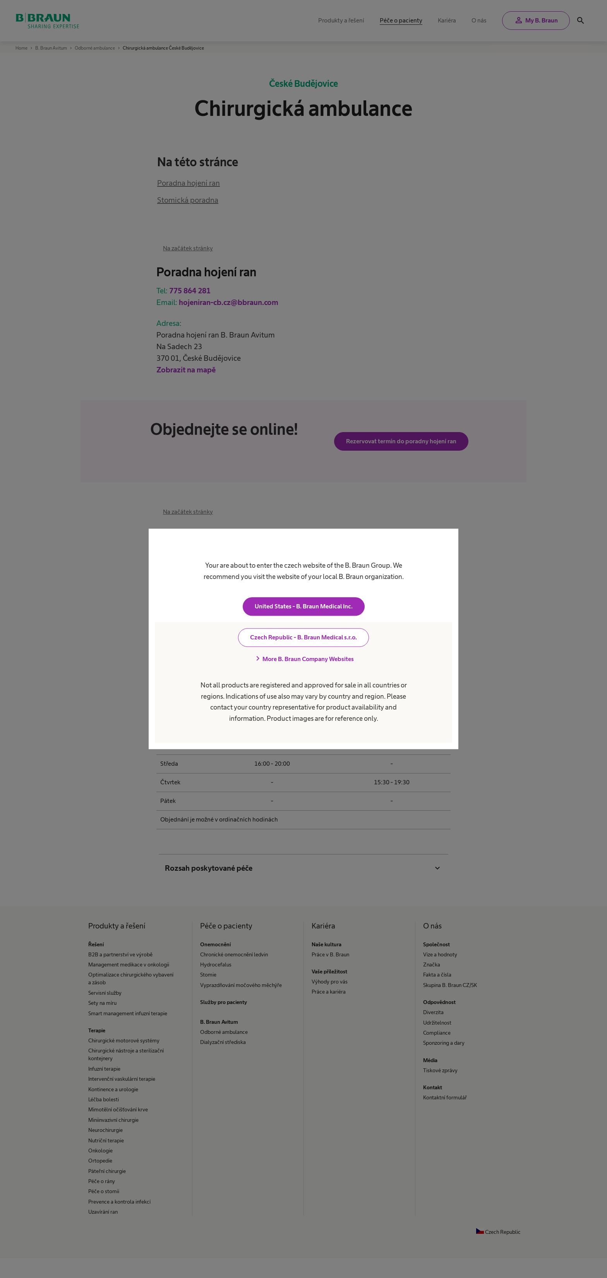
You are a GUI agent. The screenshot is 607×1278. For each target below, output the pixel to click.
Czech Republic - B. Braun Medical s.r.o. (303, 637)
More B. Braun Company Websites (303, 659)
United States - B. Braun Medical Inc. (304, 606)
